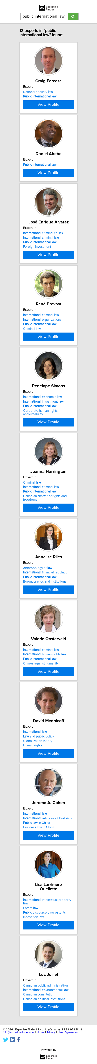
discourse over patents (44, 1006)
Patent (30, 1001)
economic (42, 455)
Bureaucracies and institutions (44, 648)
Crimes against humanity (41, 737)
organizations (42, 370)
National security (38, 96)
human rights (44, 728)
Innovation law (33, 1010)
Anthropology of (37, 634)
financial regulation (46, 639)
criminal (41, 280)
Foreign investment (37, 289)
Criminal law (32, 379)
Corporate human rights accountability (40, 470)
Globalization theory (37, 823)
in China (36, 912)
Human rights (32, 827)
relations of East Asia (47, 908)
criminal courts (43, 275)
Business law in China (38, 917)
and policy (38, 818)
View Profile (48, 121)
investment (43, 459)
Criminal (32, 544)
